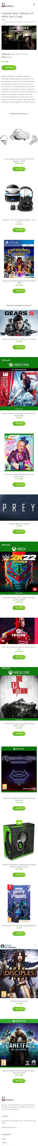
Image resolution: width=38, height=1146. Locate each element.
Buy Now (9, 67)
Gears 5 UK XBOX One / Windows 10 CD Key (19, 339)
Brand (4, 1139)
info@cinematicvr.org (9, 1127)
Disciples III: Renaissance (19, 1001)
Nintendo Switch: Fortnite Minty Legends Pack (19, 926)
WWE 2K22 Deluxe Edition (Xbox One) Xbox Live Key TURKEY (19, 599)
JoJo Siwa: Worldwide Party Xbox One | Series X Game (19, 475)
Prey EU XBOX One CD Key (19, 524)
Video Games (15, 54)
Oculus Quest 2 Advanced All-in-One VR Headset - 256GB (19, 160)
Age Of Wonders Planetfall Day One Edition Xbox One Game (19, 1072)
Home (4, 20)
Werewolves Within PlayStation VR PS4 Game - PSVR (19, 282)
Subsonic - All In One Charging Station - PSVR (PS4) (19, 221)
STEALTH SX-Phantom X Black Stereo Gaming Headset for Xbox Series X (19, 866)
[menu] (34, 4)
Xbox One (24, 54)
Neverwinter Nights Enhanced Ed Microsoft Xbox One (19, 799)
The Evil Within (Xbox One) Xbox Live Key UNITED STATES (19, 725)
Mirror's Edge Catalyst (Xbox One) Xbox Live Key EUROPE (19, 414)
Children (4, 1143)
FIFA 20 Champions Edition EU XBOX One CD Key (19, 648)
